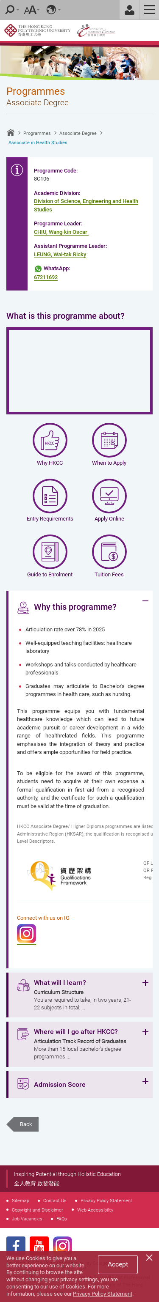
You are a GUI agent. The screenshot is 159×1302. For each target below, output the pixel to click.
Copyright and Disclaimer (37, 1210)
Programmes (37, 133)
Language (51, 9)
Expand (145, 601)
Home (10, 132)
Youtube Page (39, 1245)
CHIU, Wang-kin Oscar (60, 232)
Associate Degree (78, 133)
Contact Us (55, 1200)
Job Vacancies (27, 1219)
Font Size (30, 9)
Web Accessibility (95, 1210)
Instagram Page (62, 1245)
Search (10, 9)
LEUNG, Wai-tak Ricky (60, 254)
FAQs (61, 1219)
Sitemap (20, 1200)
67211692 (46, 277)
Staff (129, 9)
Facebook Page (15, 1245)
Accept (118, 1264)
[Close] (150, 1256)
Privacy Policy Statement (106, 1200)
